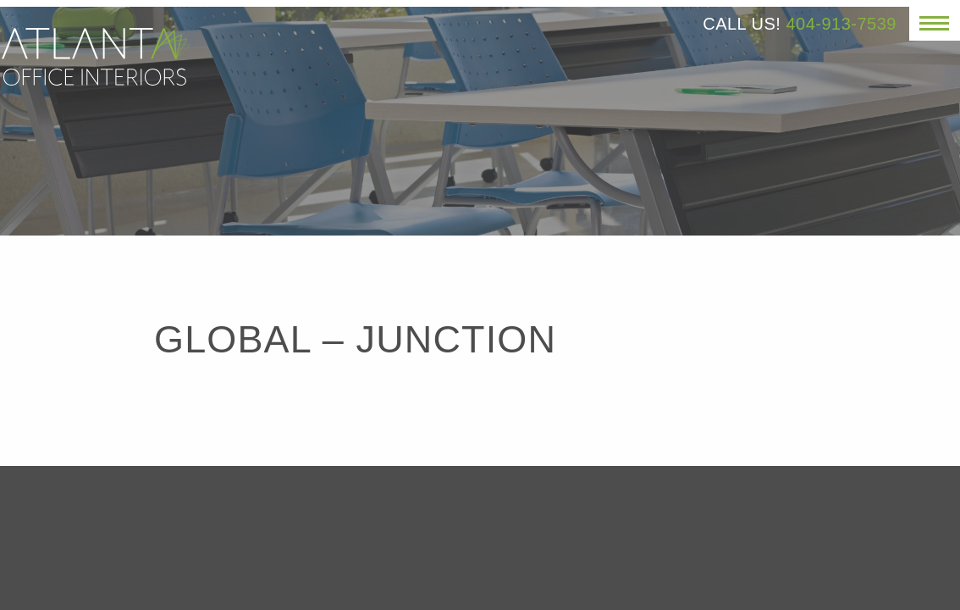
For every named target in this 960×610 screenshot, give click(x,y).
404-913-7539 (841, 23)
